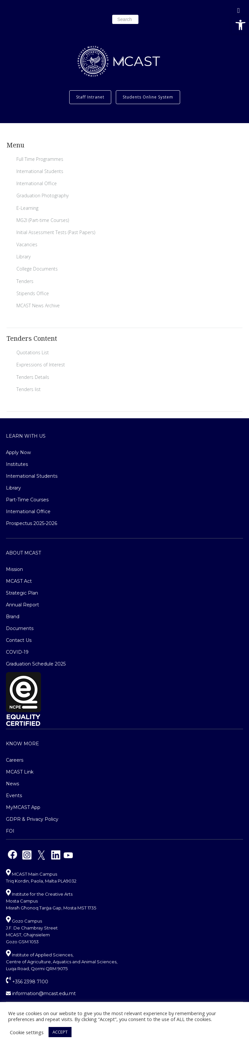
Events (14, 795)
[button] (240, 24)
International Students (39, 171)
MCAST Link (19, 772)
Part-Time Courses (27, 500)
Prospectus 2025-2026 (31, 523)
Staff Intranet (90, 97)
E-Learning (27, 208)
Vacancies (26, 244)
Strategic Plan (22, 593)
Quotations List (32, 352)
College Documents (37, 269)
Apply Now (18, 452)
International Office (36, 183)
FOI (10, 831)
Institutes (17, 464)
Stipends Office (32, 293)
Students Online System (148, 97)
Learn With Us (26, 436)
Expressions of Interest (40, 364)
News (12, 784)
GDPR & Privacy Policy (32, 819)
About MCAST (23, 553)
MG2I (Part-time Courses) (42, 220)
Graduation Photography (42, 195)
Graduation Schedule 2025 (36, 664)
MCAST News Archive (38, 305)
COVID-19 (17, 652)
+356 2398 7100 (27, 982)
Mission (14, 569)
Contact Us (18, 640)
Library (23, 256)
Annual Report (22, 605)
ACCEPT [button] (60, 1032)
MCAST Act (19, 581)
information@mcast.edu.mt (41, 993)
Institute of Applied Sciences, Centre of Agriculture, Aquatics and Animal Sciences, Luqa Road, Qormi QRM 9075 (61, 961)
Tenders (24, 281)
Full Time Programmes (39, 159)
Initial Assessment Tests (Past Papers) (55, 232)
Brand (12, 617)
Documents (19, 628)
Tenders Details (32, 377)
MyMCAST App (23, 807)
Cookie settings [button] (27, 1032)
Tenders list (28, 389)
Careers (14, 760)
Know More (22, 744)
